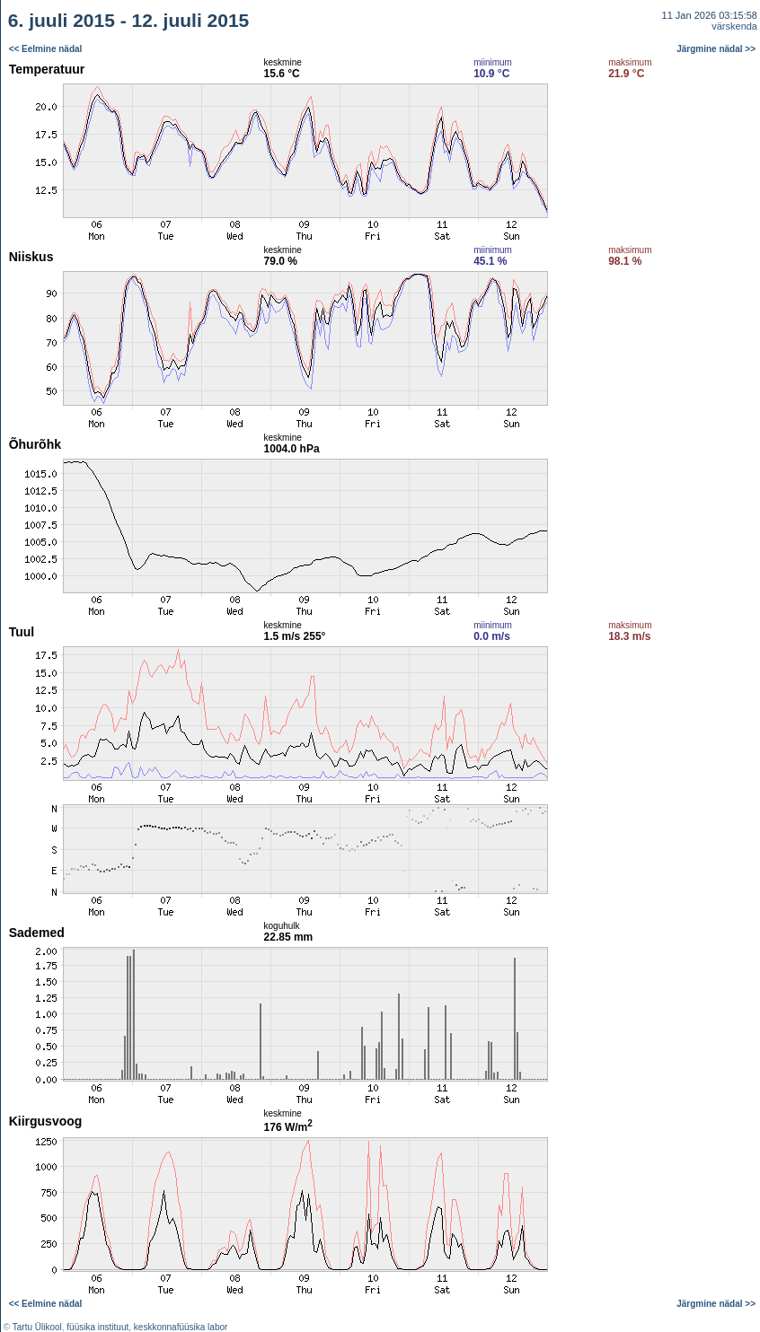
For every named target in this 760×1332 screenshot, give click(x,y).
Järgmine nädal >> (716, 49)
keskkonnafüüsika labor (181, 1327)
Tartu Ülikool (37, 1327)
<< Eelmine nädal (46, 49)
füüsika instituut (97, 1327)
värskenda (734, 26)
